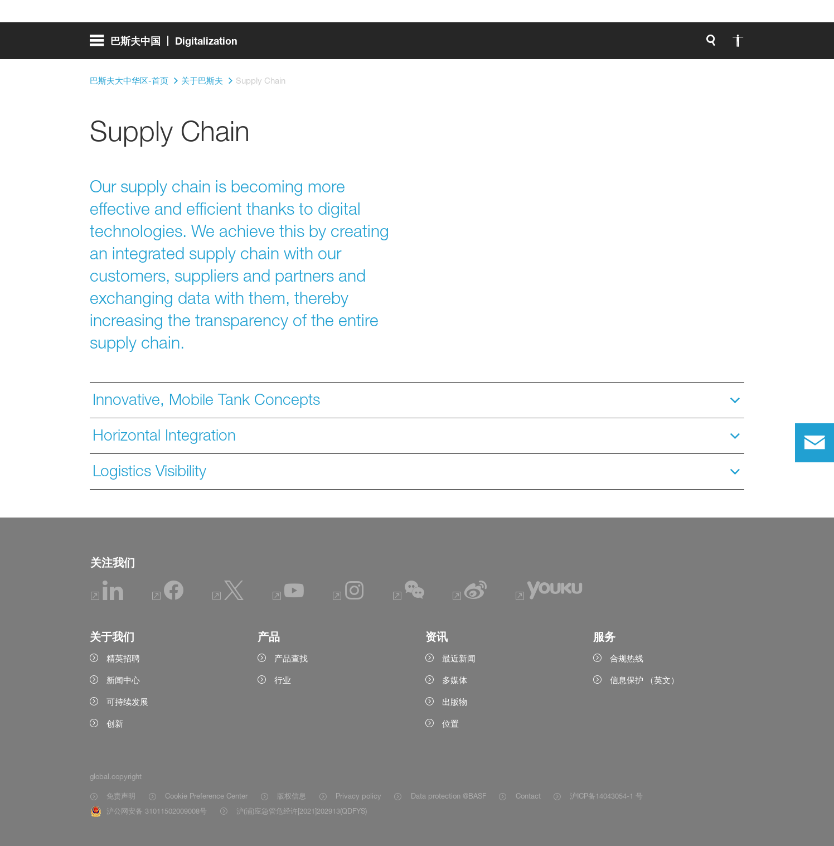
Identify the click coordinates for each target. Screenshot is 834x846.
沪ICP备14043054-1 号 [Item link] (606, 795)
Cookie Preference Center (206, 795)
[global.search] (593, 44)
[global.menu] (168, 44)
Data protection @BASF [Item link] (448, 795)
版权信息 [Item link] (291, 795)
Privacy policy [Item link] (358, 795)
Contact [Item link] (528, 795)
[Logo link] (699, 44)
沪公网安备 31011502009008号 (156, 810)
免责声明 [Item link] (120, 795)
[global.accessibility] (620, 44)
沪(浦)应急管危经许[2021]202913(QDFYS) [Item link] (301, 810)
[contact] (814, 442)
